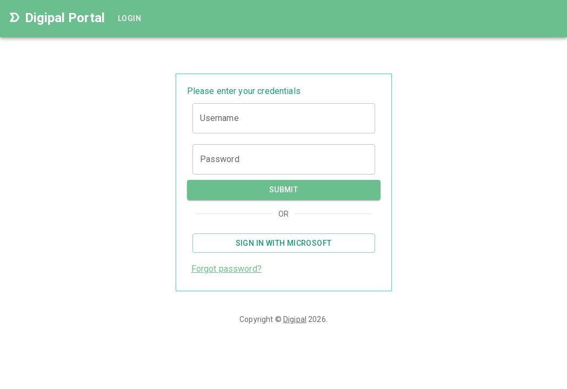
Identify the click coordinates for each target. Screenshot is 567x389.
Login (131, 19)
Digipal (294, 319)
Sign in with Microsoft (284, 243)
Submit (284, 190)
